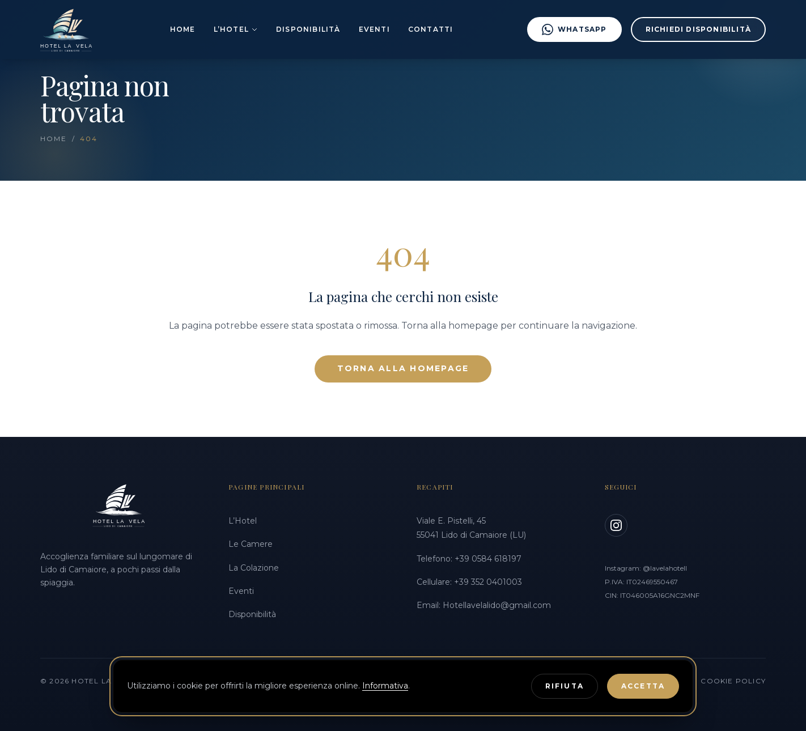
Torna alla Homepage (403, 368)
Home (183, 29)
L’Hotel (236, 29)
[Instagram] (616, 525)
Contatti (430, 29)
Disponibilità (308, 29)
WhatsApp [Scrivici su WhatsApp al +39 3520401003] (574, 29)
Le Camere (250, 544)
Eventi (374, 29)
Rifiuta (564, 686)
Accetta (643, 686)
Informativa (385, 686)
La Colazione (253, 568)
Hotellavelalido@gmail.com (497, 605)
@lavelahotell (665, 568)
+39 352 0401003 (488, 582)
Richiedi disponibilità (698, 29)
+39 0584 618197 (488, 559)
